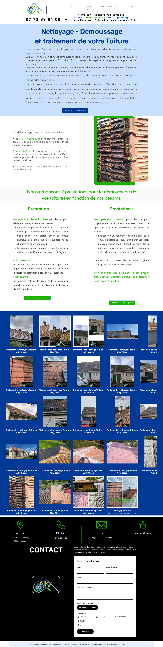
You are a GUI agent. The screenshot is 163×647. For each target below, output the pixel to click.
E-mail (79, 577)
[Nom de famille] (119, 571)
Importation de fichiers (85, 603)
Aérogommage (95, 17)
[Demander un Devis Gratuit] (75, 110)
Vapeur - (79, 17)
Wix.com (121, 644)
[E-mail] (104, 581)
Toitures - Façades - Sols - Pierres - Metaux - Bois (101, 20)
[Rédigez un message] (105, 594)
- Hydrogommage (117, 17)
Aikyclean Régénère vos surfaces (101, 14)
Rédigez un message (84, 587)
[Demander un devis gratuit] (37, 298)
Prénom (80, 567)
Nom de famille (111, 567)
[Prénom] (89, 571)
